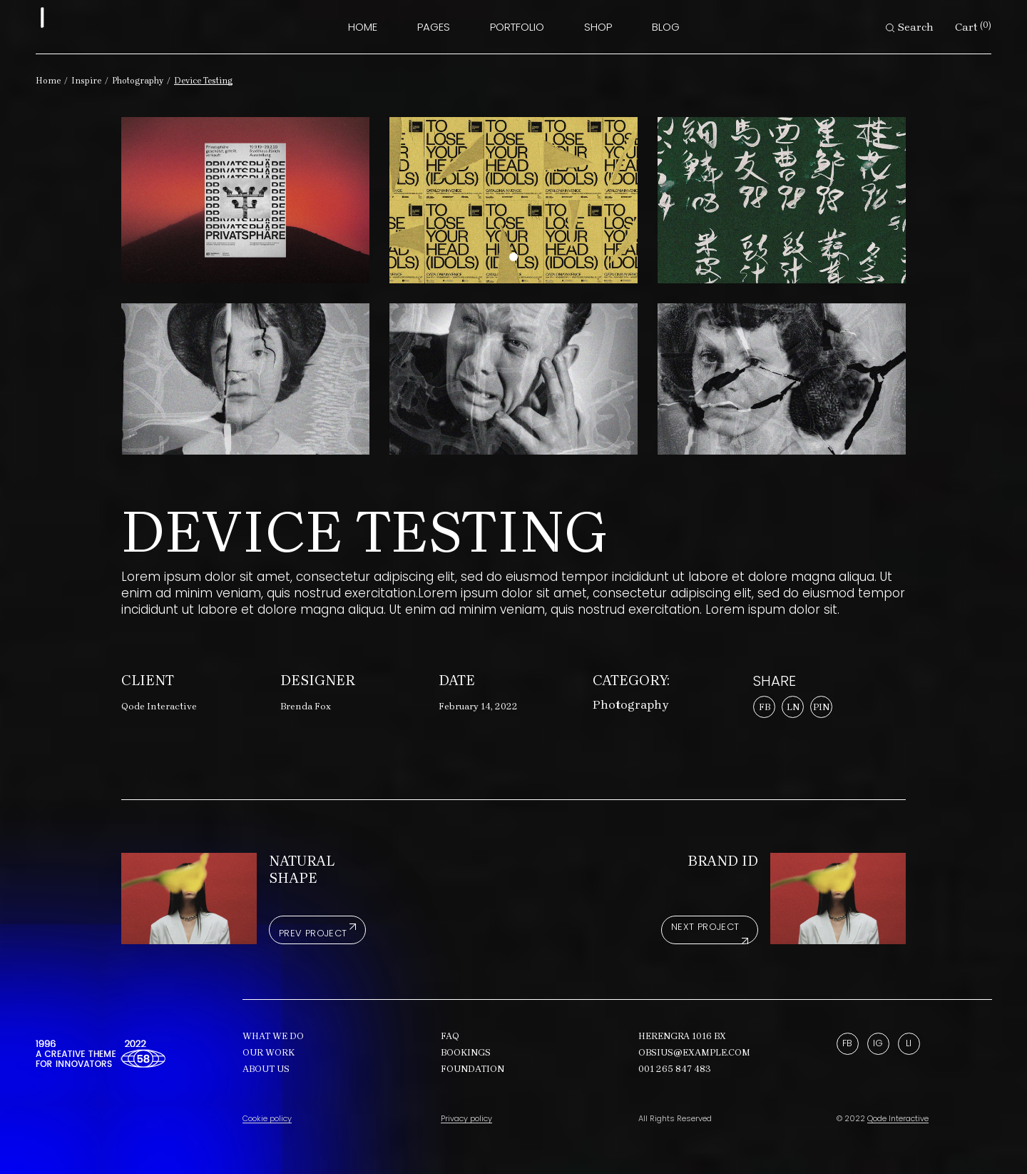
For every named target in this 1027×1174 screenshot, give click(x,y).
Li (908, 1043)
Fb (847, 1043)
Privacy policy (466, 1118)
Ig (878, 1043)
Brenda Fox (305, 706)
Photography (631, 704)
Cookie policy (267, 1118)
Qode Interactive (159, 706)
